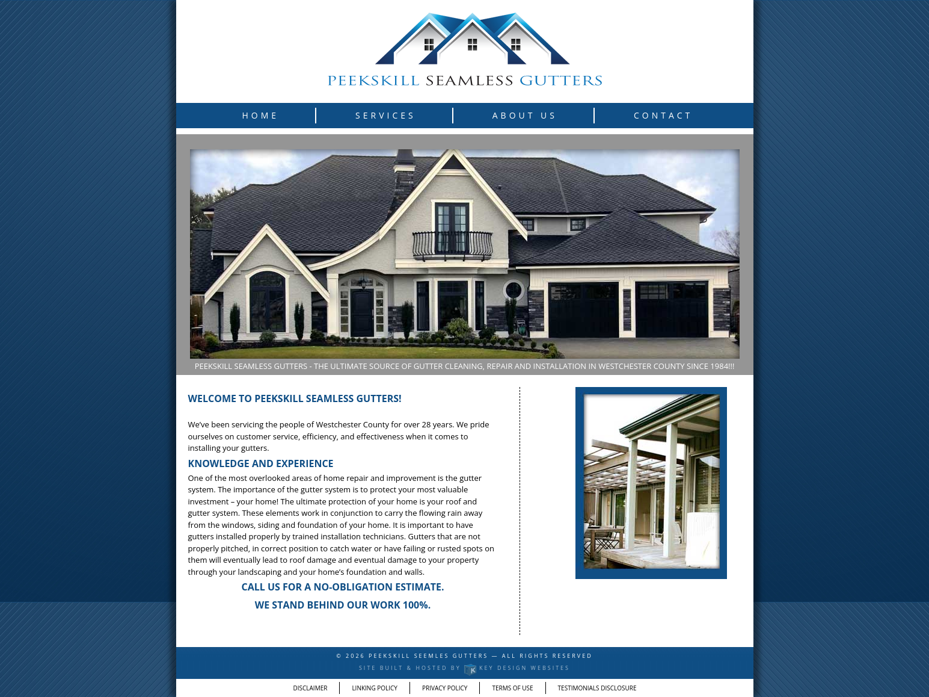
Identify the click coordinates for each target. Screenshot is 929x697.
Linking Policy (374, 688)
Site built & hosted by (464, 668)
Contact (663, 115)
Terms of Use (512, 688)
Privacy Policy (444, 688)
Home (261, 115)
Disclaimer (310, 688)
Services (385, 115)
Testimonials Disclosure (597, 688)
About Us (524, 115)
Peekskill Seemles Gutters (430, 656)
